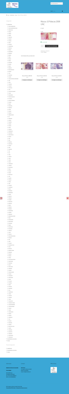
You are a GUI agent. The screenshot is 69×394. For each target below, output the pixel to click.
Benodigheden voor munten (12, 338)
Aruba (10, 42)
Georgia (10, 125)
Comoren (10, 85)
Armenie (10, 40)
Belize (10, 56)
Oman (10, 232)
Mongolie (10, 208)
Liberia (10, 181)
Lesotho (10, 178)
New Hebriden (11, 219)
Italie (9, 154)
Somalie (10, 273)
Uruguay (10, 315)
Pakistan (10, 234)
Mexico (10, 205)
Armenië (10, 38)
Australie (10, 44)
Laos (9, 176)
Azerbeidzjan (11, 46)
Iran (9, 152)
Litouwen (10, 185)
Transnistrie (11, 300)
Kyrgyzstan (10, 174)
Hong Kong (10, 143)
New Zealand (11, 221)
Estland (10, 111)
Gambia (10, 123)
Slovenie (10, 270)
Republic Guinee (11, 250)
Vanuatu (10, 320)
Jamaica (10, 156)
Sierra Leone (11, 266)
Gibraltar (10, 129)
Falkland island (11, 114)
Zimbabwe (10, 329)
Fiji (9, 116)
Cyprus (10, 93)
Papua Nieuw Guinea (12, 235)
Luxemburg (10, 187)
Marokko (10, 199)
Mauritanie (10, 201)
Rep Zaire (10, 248)
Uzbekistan (10, 317)
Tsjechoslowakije (11, 306)
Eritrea (10, 109)
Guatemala (10, 132)
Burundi (10, 71)
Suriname (10, 286)
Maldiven (10, 197)
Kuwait (10, 172)
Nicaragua (10, 223)
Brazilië (10, 64)
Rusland (10, 253)
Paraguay (10, 237)
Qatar (10, 246)
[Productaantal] (42, 46)
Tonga (10, 299)
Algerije (10, 33)
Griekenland (11, 131)
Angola (10, 35)
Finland (10, 120)
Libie (9, 183)
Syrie (9, 290)
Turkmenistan (11, 311)
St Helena (10, 282)
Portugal (10, 243)
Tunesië (10, 308)
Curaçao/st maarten (12, 91)
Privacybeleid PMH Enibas (11, 387)
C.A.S (9, 73)
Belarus (10, 55)
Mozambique (11, 210)
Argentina (10, 37)
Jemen (10, 159)
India (9, 147)
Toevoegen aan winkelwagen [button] (27, 79)
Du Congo (10, 98)
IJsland (10, 145)
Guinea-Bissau (11, 134)
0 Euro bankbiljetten (12, 26)
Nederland (10, 214)
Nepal (9, 217)
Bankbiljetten (12, 15)
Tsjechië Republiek (12, 304)
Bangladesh (11, 51)
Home (8, 15)
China (9, 82)
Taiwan (10, 293)
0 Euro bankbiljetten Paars (13, 28)
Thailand (10, 297)
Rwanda (10, 255)
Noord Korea (11, 226)
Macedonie (10, 190)
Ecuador (10, 102)
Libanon (10, 179)
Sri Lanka (10, 281)
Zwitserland (11, 337)
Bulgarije (10, 67)
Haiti (9, 138)
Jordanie (10, 165)
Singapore (10, 268)
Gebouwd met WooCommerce (21, 387)
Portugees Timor (11, 244)
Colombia (10, 84)
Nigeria (10, 225)
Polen (9, 241)
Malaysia (10, 196)
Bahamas (10, 47)
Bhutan (10, 58)
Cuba (9, 89)
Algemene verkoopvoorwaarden (12, 367)
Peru (9, 239)
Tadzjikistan (11, 291)
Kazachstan (11, 167)
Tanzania (10, 295)
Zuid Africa (10, 331)
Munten (8, 340)
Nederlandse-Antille (12, 216)
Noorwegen (10, 228)
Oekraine (10, 230)
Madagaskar (11, 192)
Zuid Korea (10, 333)
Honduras (10, 141)
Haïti (9, 140)
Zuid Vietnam (11, 335)
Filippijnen (10, 118)
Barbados (10, 53)
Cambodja (10, 75)
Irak (9, 150)
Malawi (10, 194)
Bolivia (10, 60)
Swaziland (10, 288)
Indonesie (10, 149)
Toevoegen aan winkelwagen (51, 46)
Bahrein (10, 49)
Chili (9, 80)
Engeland (10, 107)
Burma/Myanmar (11, 69)
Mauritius (10, 203)
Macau (16, 15)
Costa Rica (10, 87)
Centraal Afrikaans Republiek (13, 78)
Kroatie (10, 170)
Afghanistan (11, 29)
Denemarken (11, 94)
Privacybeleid (8, 370)
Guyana (10, 136)
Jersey (10, 161)
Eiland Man (10, 105)
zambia (10, 328)
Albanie (10, 31)
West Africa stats (11, 326)
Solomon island (11, 272)
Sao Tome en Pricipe (12, 259)
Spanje (10, 279)
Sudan (10, 284)
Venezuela (10, 322)
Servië (10, 264)
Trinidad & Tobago (12, 302)
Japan (10, 158)
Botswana (10, 62)
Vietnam (10, 324)
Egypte (10, 103)
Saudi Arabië (11, 261)
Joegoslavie (11, 163)
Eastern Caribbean (12, 100)
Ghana (10, 127)
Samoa (10, 257)
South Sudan (11, 277)
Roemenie (10, 252)
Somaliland (10, 275)
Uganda (10, 313)
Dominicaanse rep (12, 96)
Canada (10, 76)
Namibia (10, 212)
